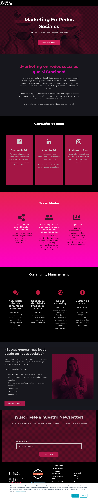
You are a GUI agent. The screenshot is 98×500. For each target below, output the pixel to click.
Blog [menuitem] (76, 476)
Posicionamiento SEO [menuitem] (58, 478)
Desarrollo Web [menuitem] (57, 482)
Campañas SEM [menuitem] (57, 468)
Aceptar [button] (75, 495)
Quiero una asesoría (49, 42)
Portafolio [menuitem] (78, 473)
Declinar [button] (84, 495)
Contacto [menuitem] (77, 479)
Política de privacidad (19, 491)
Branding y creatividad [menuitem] (56, 472)
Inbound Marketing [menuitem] (59, 465)
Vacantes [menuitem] (77, 482)
